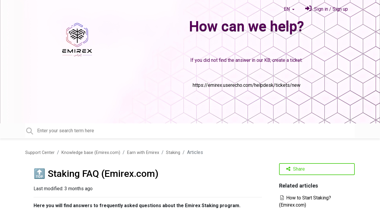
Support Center (40, 152)
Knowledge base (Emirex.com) (90, 152)
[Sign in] (326, 9)
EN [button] (287, 9)
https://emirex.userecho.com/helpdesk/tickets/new (246, 85)
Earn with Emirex (143, 152)
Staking (173, 152)
